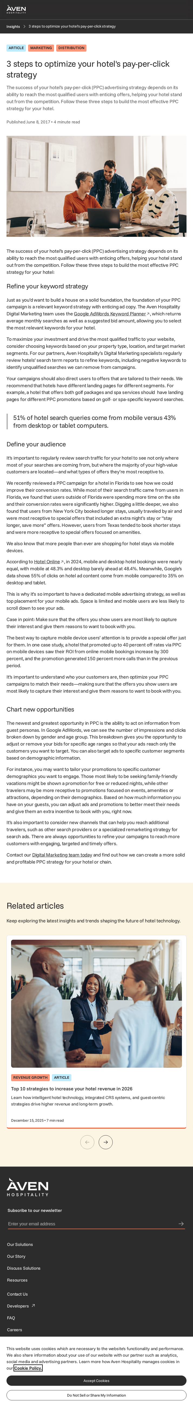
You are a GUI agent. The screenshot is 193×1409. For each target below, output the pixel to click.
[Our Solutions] (20, 1244)
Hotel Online (49, 561)
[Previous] (87, 1142)
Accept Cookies (96, 1380)
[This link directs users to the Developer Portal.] (21, 1306)
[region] (96, 1372)
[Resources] (17, 1280)
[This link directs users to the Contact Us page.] (17, 1294)
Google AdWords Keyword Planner (112, 314)
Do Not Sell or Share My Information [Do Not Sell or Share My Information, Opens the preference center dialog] (96, 1395)
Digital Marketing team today (62, 855)
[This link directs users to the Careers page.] (14, 1329)
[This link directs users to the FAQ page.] (11, 1318)
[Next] (106, 1142)
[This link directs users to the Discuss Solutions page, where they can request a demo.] (23, 1268)
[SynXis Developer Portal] (16, 1256)
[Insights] (13, 26)
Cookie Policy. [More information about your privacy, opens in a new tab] (28, 1368)
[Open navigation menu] (180, 9)
